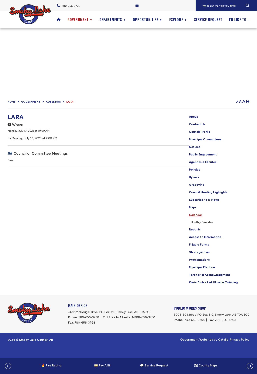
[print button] (247, 102)
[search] (229, 6)
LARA (69, 101)
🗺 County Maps (206, 365)
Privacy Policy (239, 351)
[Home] (59, 19)
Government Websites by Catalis (204, 351)
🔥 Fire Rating (51, 365)
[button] (247, 6)
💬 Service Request (154, 365)
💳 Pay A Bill (102, 365)
